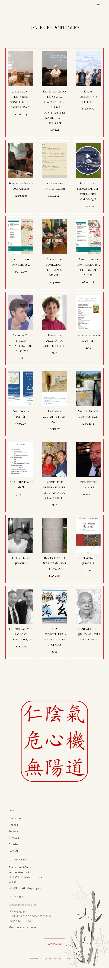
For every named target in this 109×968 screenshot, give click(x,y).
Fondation (15, 818)
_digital (71, 958)
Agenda (13, 824)
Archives (14, 837)
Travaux (13, 831)
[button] (98, 5)
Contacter (54, 944)
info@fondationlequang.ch (25, 888)
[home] (6, 6)
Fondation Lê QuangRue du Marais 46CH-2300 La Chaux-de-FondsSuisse (25, 874)
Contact (13, 850)
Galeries (13, 844)
